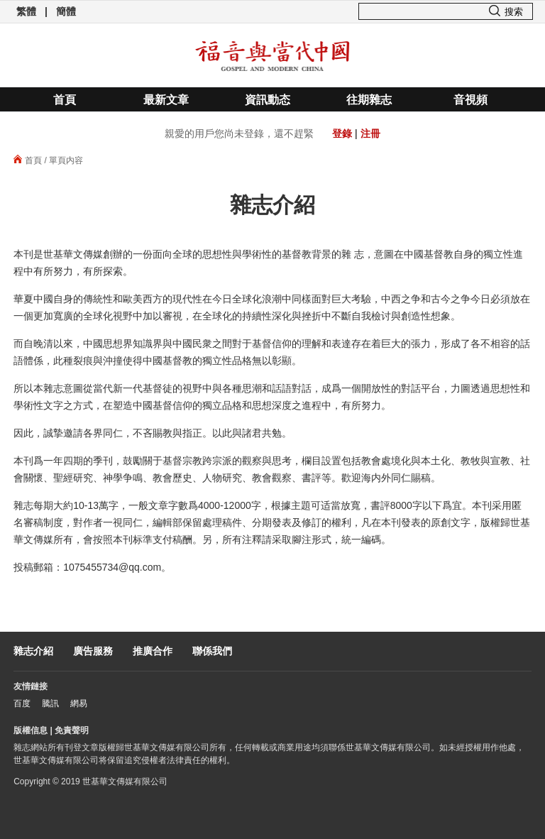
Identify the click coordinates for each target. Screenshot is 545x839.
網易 (78, 703)
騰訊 (50, 703)
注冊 (370, 133)
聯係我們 (212, 651)
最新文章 (166, 100)
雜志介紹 (33, 651)
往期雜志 (369, 100)
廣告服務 (93, 651)
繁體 (26, 11)
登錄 (342, 133)
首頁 (64, 100)
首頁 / (30, 160)
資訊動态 (267, 100)
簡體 (66, 11)
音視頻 (470, 100)
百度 (22, 703)
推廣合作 (152, 651)
